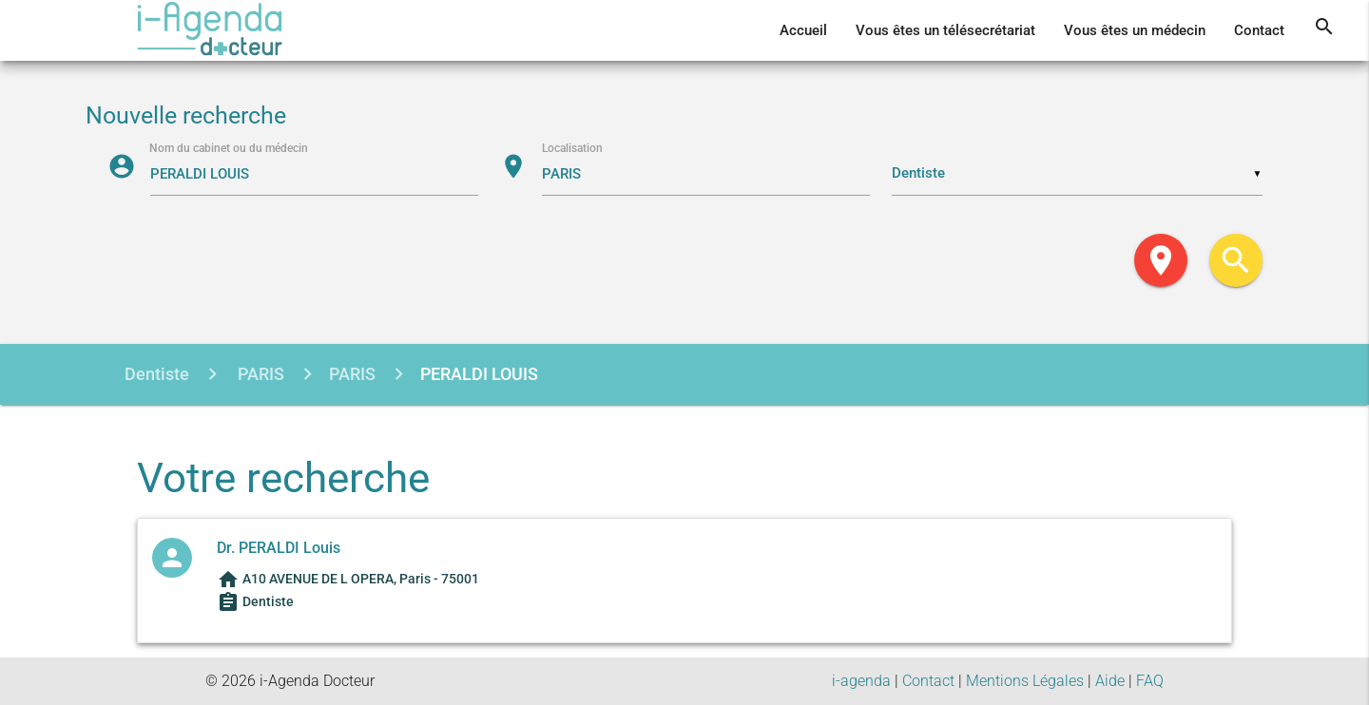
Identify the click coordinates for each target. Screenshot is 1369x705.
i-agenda (861, 681)
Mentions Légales (1025, 681)
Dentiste (157, 374)
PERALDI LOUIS (479, 374)
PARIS (259, 374)
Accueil (803, 30)
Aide (1110, 681)
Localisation (572, 148)
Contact (1259, 30)
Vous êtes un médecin (1134, 30)
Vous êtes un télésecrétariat (945, 30)
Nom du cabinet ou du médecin (229, 148)
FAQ (1150, 681)
